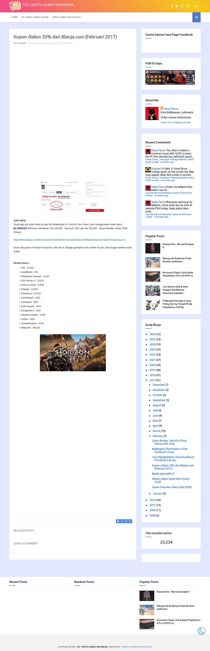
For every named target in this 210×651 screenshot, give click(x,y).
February (158, 436)
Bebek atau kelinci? (163, 473)
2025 (153, 339)
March (157, 430)
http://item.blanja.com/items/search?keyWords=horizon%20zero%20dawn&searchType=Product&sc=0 (69, 239)
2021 (153, 359)
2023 (153, 349)
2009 (153, 510)
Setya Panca (171, 108)
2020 (153, 364)
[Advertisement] (73, 113)
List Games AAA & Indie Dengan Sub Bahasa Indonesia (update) (175, 289)
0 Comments (66, 43)
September (159, 400)
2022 (153, 354)
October (158, 395)
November (159, 389)
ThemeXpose (126, 646)
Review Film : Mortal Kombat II (173, 591)
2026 (153, 334)
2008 (153, 515)
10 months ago (168, 180)
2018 (153, 375)
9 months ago (167, 162)
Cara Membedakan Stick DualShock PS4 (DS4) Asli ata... (173, 459)
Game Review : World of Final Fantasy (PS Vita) (169, 442)
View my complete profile (176, 122)
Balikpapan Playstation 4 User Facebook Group (170, 450)
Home (14, 17)
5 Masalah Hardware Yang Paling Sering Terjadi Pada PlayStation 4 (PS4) (177, 304)
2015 (153, 505)
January (158, 493)
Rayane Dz (157, 168)
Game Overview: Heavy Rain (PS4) (172, 487)
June (156, 415)
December (159, 384)
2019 (153, 370)
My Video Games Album (35, 17)
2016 (153, 500)
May (155, 420)
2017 (153, 380)
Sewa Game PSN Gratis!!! (67, 17)
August (157, 405)
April (156, 425)
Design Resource (143, 646)
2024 (153, 344)
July (155, 410)
